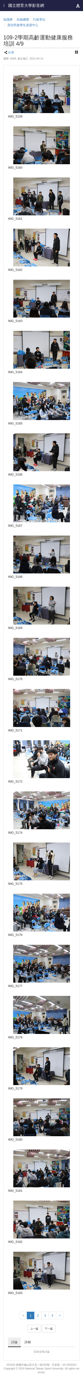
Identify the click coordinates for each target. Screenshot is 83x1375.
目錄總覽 (23, 19)
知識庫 (8, 19)
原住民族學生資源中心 (22, 25)
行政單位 (39, 19)
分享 (11, 52)
